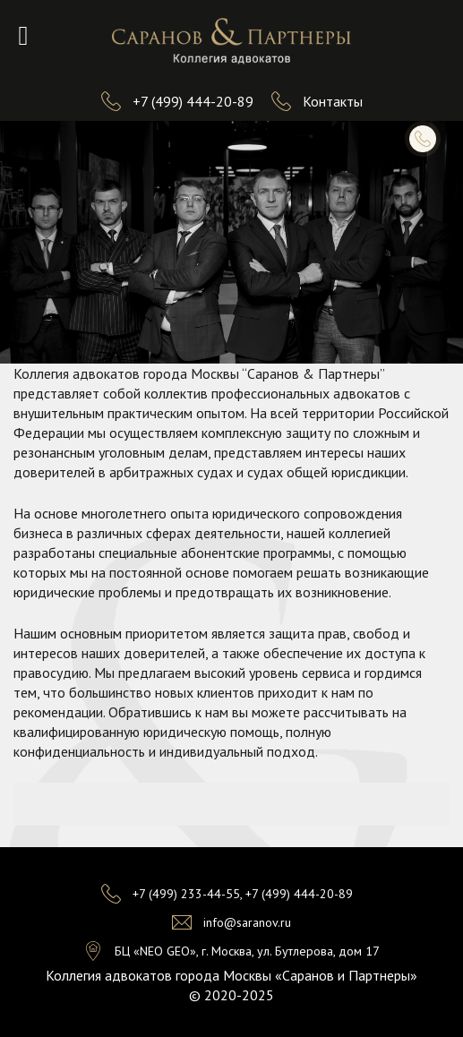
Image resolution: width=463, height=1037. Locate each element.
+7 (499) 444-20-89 (193, 101)
